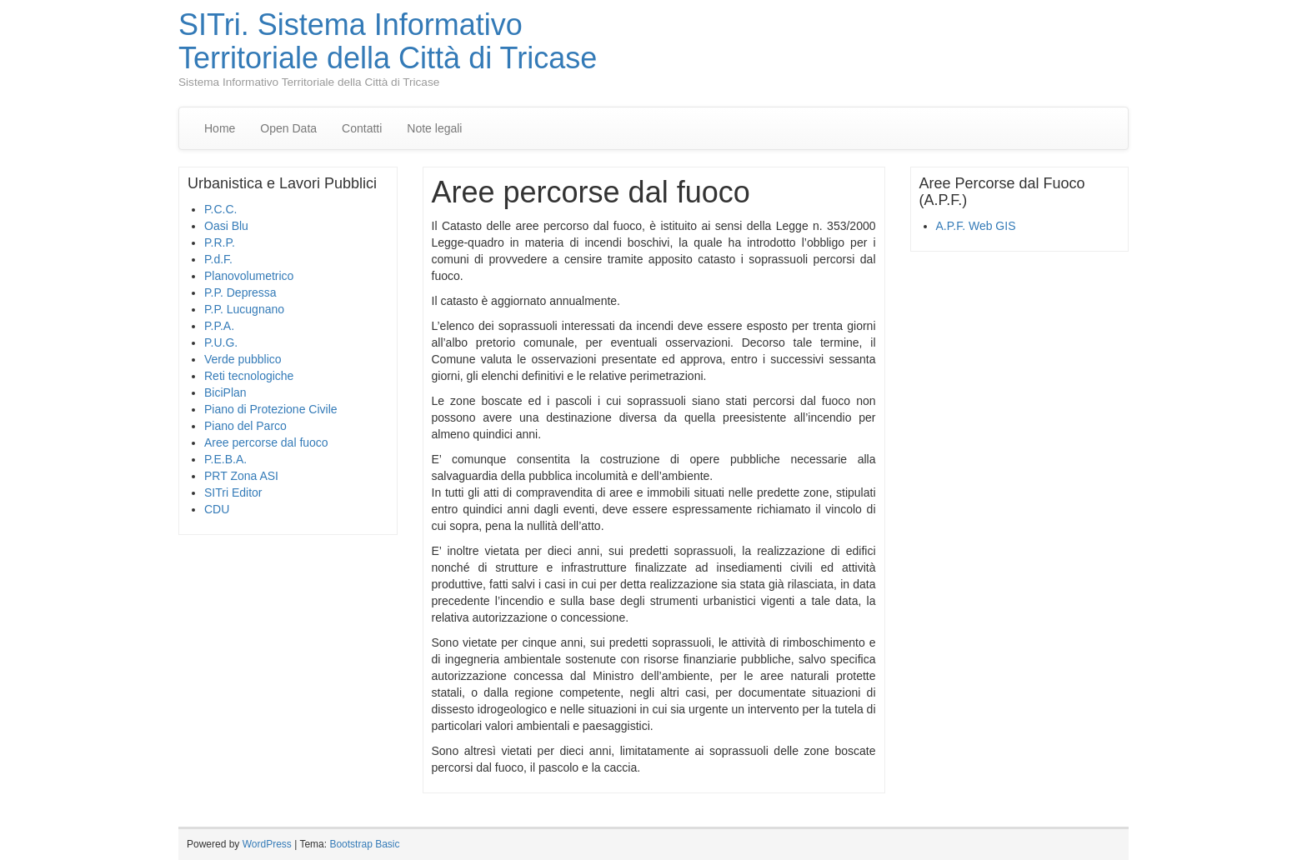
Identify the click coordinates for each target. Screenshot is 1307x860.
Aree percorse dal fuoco (266, 442)
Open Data (288, 128)
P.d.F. (218, 259)
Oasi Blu (226, 225)
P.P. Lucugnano (244, 309)
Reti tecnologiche (248, 375)
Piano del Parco (245, 425)
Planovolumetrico (248, 275)
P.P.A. (219, 325)
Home (219, 128)
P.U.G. (221, 342)
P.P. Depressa (240, 292)
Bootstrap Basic (364, 844)
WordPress (267, 844)
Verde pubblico (243, 359)
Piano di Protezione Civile (271, 409)
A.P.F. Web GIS (976, 225)
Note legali (434, 128)
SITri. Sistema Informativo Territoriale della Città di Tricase (387, 41)
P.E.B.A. (225, 459)
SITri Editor (233, 492)
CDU (216, 509)
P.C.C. (220, 209)
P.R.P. (219, 242)
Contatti (362, 128)
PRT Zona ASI (241, 475)
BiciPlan (225, 392)
